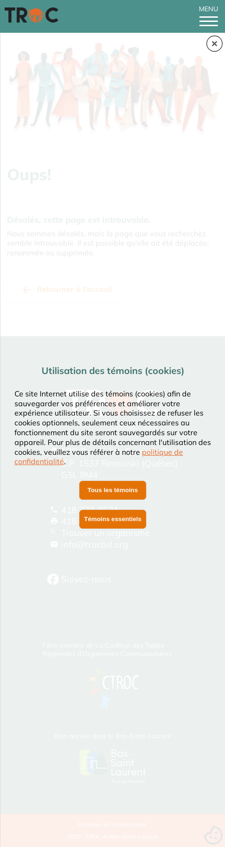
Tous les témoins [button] (113, 490)
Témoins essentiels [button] (112, 518)
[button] (214, 44)
